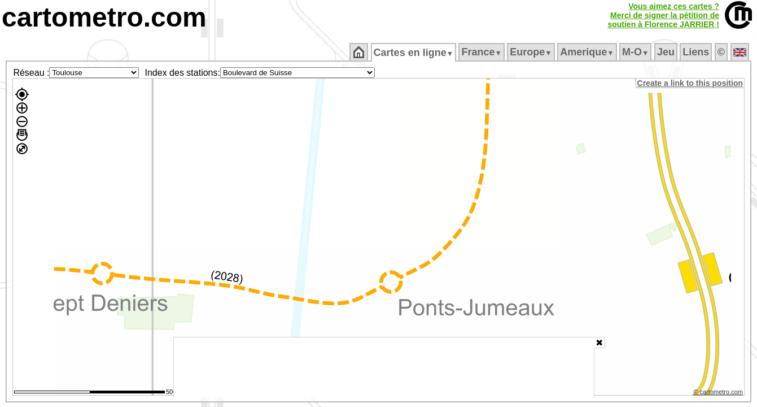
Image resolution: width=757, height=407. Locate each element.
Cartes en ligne (414, 52)
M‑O (636, 52)
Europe (532, 52)
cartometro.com (104, 17)
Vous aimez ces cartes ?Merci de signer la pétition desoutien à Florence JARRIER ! (663, 15)
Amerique (588, 52)
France (482, 52)
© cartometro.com (719, 393)
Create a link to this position (690, 83)
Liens (697, 52)
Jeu (666, 52)
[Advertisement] (383, 367)
